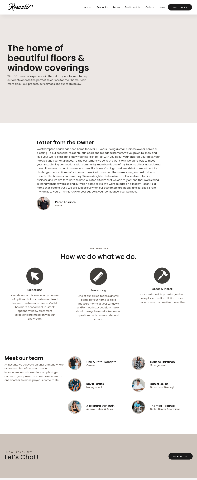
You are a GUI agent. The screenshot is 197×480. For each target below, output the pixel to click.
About (88, 7)
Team (116, 7)
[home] (20, 7)
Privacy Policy (13, 468)
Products (102, 7)
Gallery (149, 7)
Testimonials (132, 7)
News (162, 7)
